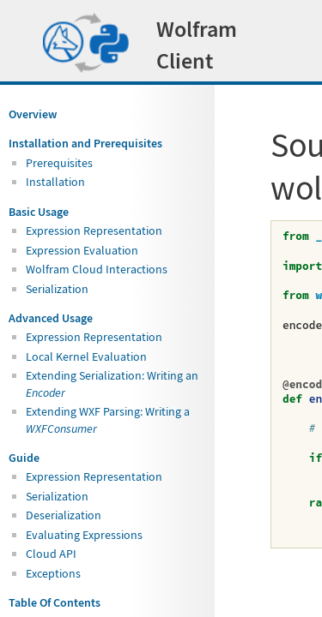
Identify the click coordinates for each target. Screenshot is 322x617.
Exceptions (53, 573)
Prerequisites (59, 163)
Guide (24, 457)
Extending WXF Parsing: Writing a (108, 419)
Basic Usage (39, 211)
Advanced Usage (51, 318)
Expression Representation (94, 230)
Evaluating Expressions (84, 534)
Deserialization (63, 515)
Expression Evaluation (82, 250)
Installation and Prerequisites (85, 143)
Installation (55, 181)
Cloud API (51, 553)
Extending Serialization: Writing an (112, 383)
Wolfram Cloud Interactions (96, 269)
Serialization (57, 289)
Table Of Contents (54, 602)
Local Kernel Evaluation (86, 356)
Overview (33, 114)
